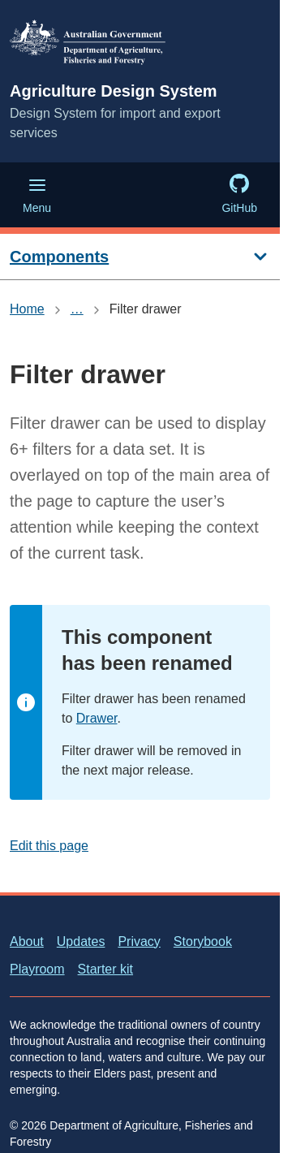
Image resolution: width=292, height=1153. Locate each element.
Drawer (97, 718)
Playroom (37, 969)
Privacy (139, 941)
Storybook (203, 941)
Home (27, 309)
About (27, 941)
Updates (81, 941)
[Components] (140, 257)
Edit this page (49, 846)
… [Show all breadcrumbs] (77, 309)
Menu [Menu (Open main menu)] (37, 194)
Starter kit (105, 969)
